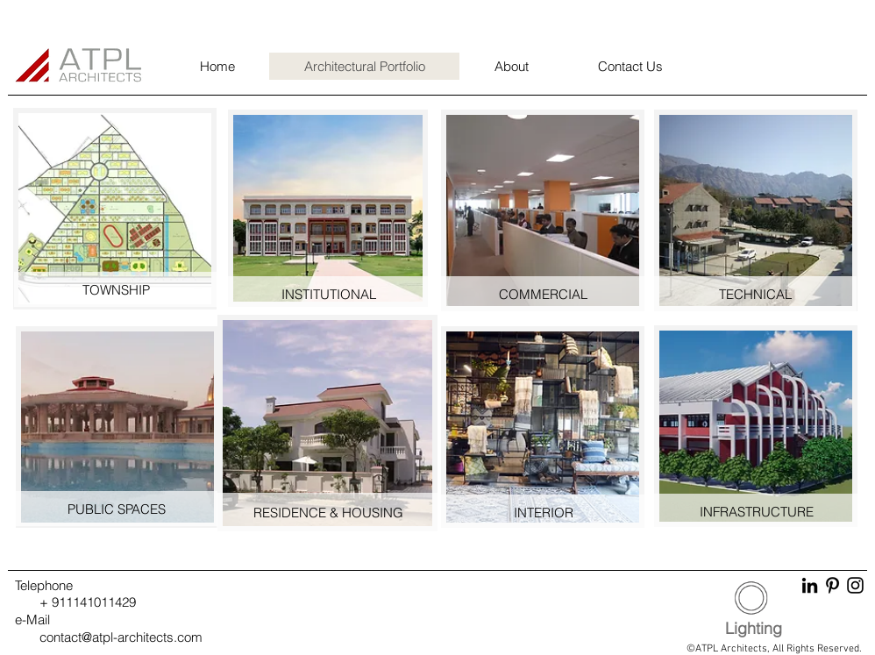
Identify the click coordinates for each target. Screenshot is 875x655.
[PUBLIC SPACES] (116, 508)
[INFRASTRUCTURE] (756, 511)
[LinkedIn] (810, 585)
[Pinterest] (832, 585)
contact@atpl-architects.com (121, 637)
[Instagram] (855, 585)
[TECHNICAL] (755, 293)
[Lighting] (753, 628)
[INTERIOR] (543, 512)
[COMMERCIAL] (542, 293)
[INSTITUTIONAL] (328, 293)
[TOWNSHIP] (115, 289)
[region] (115, 208)
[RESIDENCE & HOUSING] (328, 512)
